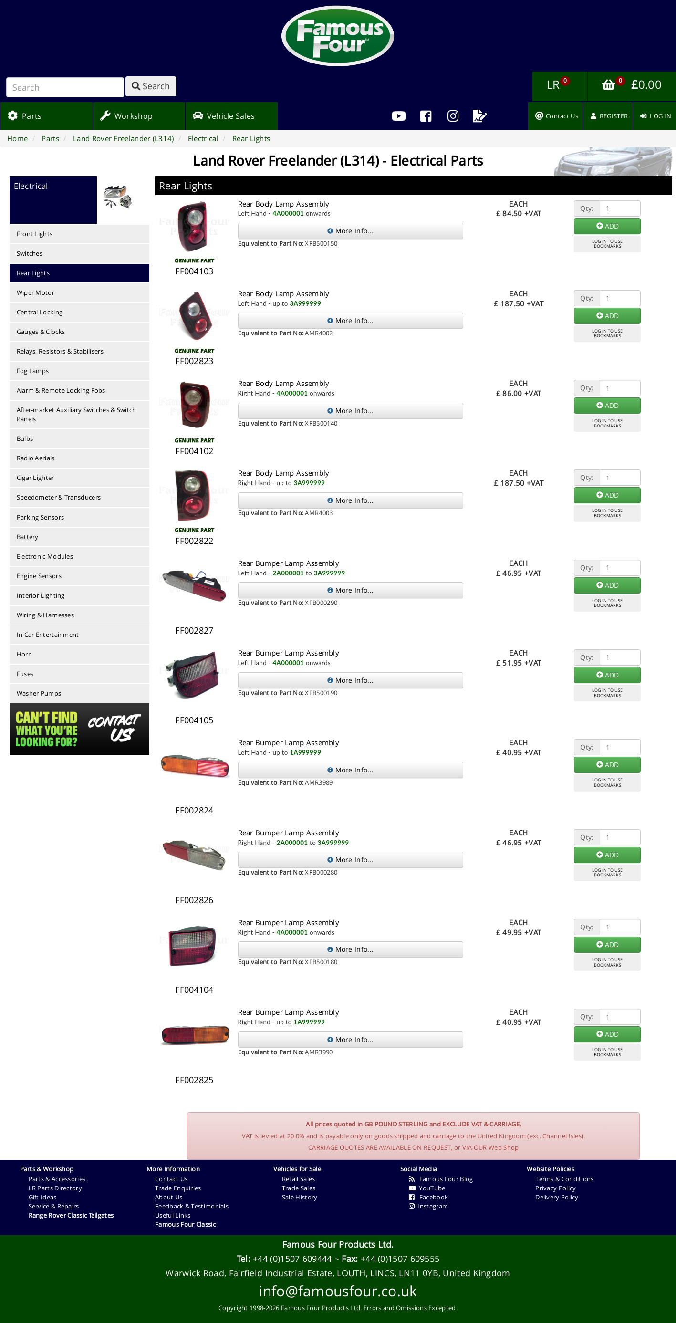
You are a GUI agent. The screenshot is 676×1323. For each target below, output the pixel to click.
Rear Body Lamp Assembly (284, 203)
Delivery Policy (557, 1197)
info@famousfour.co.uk (338, 1291)
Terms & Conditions (564, 1179)
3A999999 (305, 303)
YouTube (427, 1188)
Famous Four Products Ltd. (338, 1244)
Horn (24, 654)
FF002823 (194, 360)
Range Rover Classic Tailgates (71, 1215)
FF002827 (194, 630)
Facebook (428, 1197)
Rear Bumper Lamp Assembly (289, 563)
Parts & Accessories (57, 1179)
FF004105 (194, 720)
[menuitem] (425, 116)
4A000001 (288, 213)
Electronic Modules (45, 556)
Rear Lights (33, 273)
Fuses (25, 673)
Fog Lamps (33, 370)
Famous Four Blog (441, 1179)
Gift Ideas (43, 1197)
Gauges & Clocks (41, 331)
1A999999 (305, 752)
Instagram (428, 1206)
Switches (29, 253)
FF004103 (194, 271)
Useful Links (173, 1215)
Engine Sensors (39, 576)
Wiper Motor (35, 292)
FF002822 (194, 540)
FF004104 (194, 989)
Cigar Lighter (35, 477)
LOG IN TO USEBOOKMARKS (607, 244)
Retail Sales (298, 1179)
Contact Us (171, 1179)
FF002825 (194, 1079)
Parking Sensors (40, 517)
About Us (168, 1197)
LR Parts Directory (55, 1188)
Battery (28, 536)
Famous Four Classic (185, 1224)
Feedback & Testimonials (192, 1206)
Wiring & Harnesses (45, 615)
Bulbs (25, 438)
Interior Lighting (41, 595)
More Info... (350, 230)
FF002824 (194, 810)
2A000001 (288, 573)
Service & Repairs (54, 1206)
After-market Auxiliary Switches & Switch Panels (76, 414)
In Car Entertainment (48, 634)
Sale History (300, 1197)
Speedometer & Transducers (59, 497)
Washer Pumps (39, 693)
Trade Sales (298, 1188)
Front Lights (35, 233)
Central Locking (40, 312)
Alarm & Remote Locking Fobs (61, 390)
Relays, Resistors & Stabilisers (60, 351)
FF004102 (194, 451)
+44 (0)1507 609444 (292, 1258)
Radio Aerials (36, 458)
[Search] (65, 87)
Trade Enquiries (178, 1188)
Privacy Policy (555, 1188)
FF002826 (194, 900)
